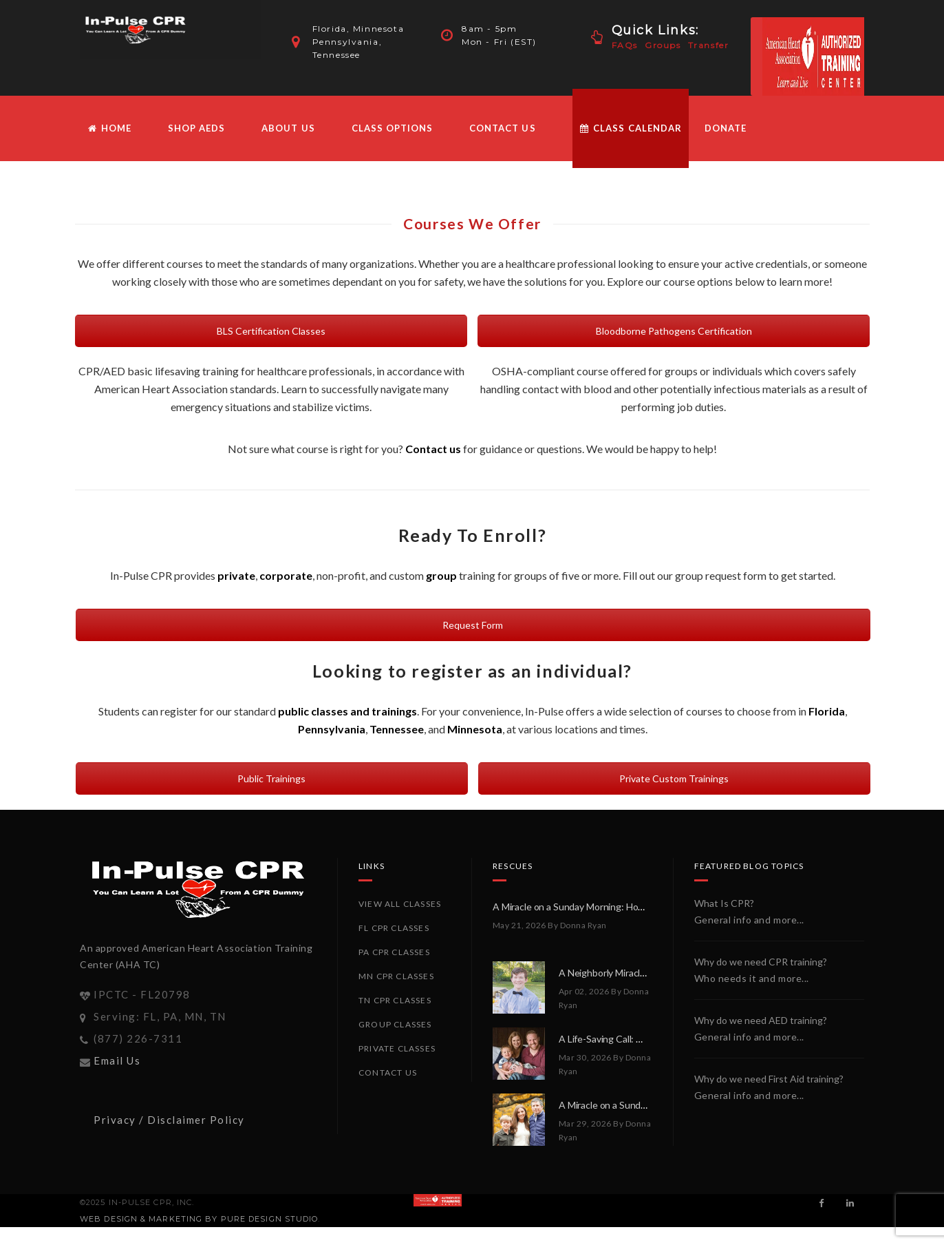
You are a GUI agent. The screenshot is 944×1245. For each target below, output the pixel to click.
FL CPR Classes (393, 928)
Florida (826, 711)
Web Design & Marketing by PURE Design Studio (199, 1219)
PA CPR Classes (394, 952)
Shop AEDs (196, 128)
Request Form (472, 625)
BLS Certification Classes (271, 331)
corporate (285, 575)
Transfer (708, 45)
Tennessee (396, 728)
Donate (726, 128)
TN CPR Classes (394, 1000)
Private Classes (397, 1048)
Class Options (392, 128)
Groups (663, 45)
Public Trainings (271, 778)
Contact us (433, 448)
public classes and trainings (347, 711)
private (236, 575)
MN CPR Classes (396, 976)
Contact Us (502, 128)
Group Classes (395, 1024)
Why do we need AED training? (760, 1020)
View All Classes (399, 904)
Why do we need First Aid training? (769, 1079)
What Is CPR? (724, 903)
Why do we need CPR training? (760, 961)
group (441, 575)
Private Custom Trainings (674, 778)
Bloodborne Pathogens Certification (674, 331)
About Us (287, 128)
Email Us (117, 1060)
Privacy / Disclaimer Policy (169, 1119)
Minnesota (474, 728)
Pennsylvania (331, 728)
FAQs (625, 45)
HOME (109, 128)
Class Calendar (630, 128)
